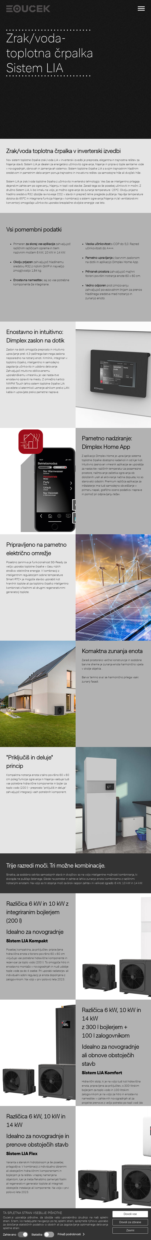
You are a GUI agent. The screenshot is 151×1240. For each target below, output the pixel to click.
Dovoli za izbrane (130, 1222)
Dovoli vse (130, 1214)
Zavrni (130, 1230)
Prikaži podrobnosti (69, 1234)
